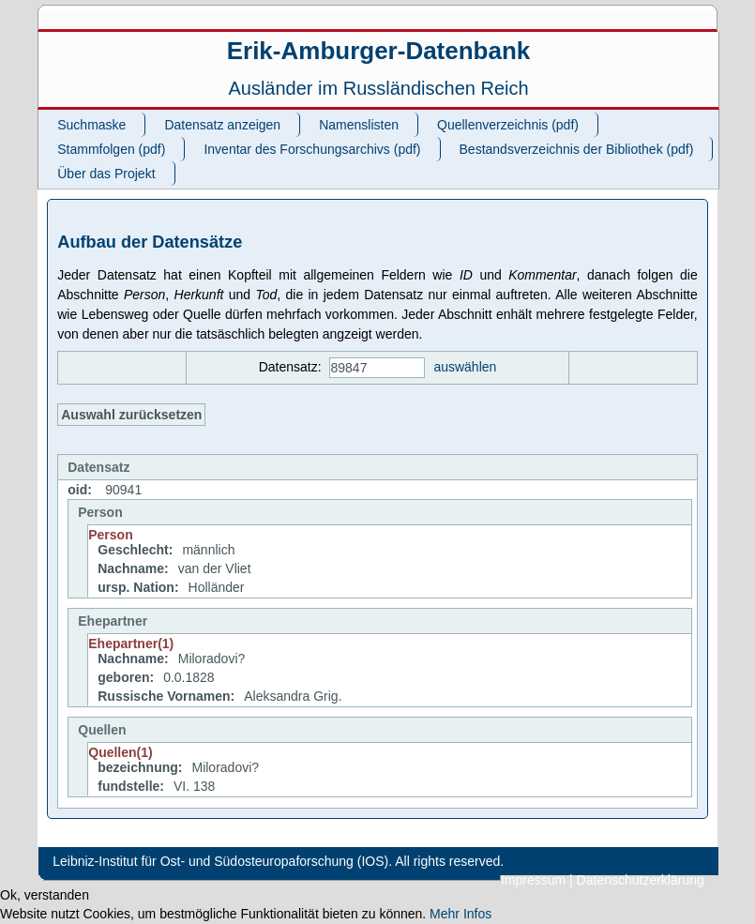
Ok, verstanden (44, 894)
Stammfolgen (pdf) (111, 149)
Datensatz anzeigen (222, 124)
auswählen (464, 366)
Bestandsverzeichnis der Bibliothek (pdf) (577, 149)
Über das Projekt (106, 173)
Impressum (533, 879)
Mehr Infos (460, 913)
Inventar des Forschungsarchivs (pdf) (312, 149)
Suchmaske (91, 124)
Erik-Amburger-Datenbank (379, 51)
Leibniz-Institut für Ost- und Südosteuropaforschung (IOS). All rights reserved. (278, 861)
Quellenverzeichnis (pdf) (508, 124)
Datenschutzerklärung (640, 879)
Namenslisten (359, 124)
